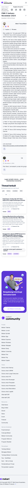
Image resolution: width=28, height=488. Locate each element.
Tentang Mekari (5, 449)
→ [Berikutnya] (9, 194)
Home (2, 6)
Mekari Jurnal (5, 330)
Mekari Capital (5, 360)
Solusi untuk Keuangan (8, 379)
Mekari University (6, 351)
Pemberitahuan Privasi (7, 464)
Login (6, 179)
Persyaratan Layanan (7, 467)
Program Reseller (6, 442)
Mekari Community (6, 436)
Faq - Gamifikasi (6, 458)
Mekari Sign (4, 336)
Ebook (3, 410)
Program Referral (6, 439)
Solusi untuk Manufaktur (8, 388)
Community (4, 422)
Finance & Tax (4, 8)
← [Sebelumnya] (3, 194)
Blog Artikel (4, 407)
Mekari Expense (6, 339)
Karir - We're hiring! (7, 461)
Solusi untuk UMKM (7, 370)
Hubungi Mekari (6, 433)
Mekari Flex (4, 354)
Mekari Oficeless (6, 342)
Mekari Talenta (5, 327)
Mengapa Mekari (6, 452)
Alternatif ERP (5, 394)
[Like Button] (4, 148)
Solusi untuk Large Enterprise (9, 373)
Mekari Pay (4, 357)
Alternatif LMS (5, 397)
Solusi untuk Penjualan (8, 382)
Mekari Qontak (5, 333)
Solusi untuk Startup (7, 367)
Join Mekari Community (14, 309)
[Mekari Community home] (6, 2)
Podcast (3, 419)
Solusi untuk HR (6, 376)
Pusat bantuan (5, 430)
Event (3, 416)
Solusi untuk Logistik (7, 391)
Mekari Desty (5, 348)
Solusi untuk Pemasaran (8, 385)
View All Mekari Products (8, 484)
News (3, 413)
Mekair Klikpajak (6, 345)
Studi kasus (4, 404)
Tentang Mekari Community (9, 455)
